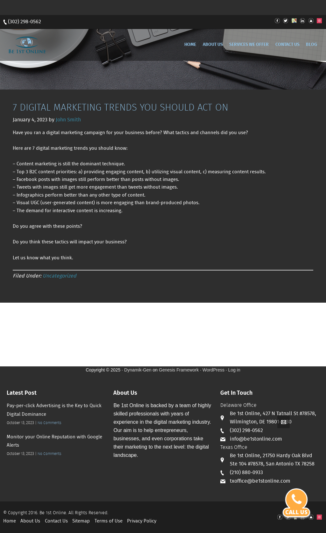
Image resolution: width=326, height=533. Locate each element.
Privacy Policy (141, 521)
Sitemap (81, 521)
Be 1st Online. (53, 512)
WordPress (213, 369)
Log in (234, 369)
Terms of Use (109, 521)
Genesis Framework (179, 369)
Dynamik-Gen (138, 369)
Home (9, 521)
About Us (30, 521)
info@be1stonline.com (256, 439)
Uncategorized (59, 276)
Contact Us (56, 521)
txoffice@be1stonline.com (260, 481)
